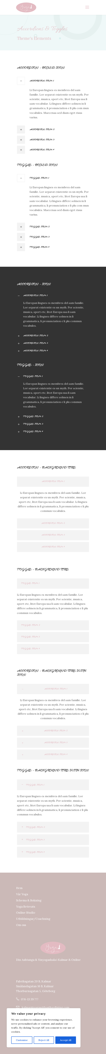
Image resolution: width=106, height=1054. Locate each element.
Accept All (65, 1040)
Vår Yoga (22, 894)
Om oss (21, 925)
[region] (44, 1027)
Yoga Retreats (25, 906)
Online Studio (25, 912)
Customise (22, 1040)
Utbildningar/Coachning (33, 919)
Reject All (43, 1040)
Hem (19, 888)
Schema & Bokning (28, 900)
